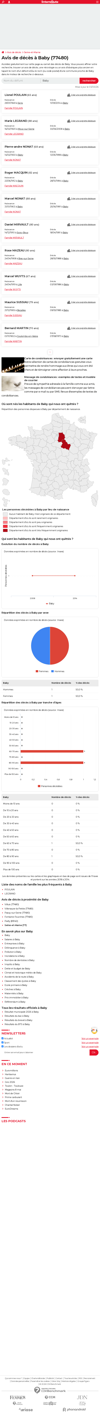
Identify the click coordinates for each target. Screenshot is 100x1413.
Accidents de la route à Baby (19, 976)
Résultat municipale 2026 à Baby (22, 1011)
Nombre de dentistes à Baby (19, 960)
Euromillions (11, 1070)
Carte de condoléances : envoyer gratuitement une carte (58, 358)
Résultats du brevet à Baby (18, 1020)
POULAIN (10, 889)
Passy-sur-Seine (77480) (17, 912)
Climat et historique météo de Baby (23, 972)
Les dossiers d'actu (12, 1046)
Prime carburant (13, 1097)
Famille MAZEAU (13, 263)
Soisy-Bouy (22, 232)
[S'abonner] (50, 1052)
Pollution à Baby (13, 952)
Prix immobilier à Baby (16, 997)
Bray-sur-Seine (26, 258)
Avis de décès (14, 52)
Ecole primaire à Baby (16, 985)
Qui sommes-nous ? (13, 1378)
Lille (20, 284)
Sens (20, 103)
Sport (5, 1042)
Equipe (26, 1378)
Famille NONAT (13, 160)
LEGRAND (10, 893)
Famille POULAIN (14, 108)
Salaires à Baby (12, 939)
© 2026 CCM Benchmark (50, 1384)
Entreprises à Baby (14, 943)
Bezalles (21, 310)
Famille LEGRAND (14, 134)
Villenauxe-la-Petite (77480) (19, 908)
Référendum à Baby (15, 1001)
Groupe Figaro (83, 1381)
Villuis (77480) (12, 904)
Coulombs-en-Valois (27, 336)
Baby (65, 103)
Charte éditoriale (38, 1378)
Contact (59, 1378)
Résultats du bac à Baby (17, 1016)
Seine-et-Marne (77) (16, 925)
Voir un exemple (90, 1038)
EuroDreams (11, 1108)
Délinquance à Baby (15, 947)
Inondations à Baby (15, 956)
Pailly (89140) (11, 921)
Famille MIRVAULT (14, 237)
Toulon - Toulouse (14, 1086)
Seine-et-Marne (32, 52)
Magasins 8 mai (13, 1089)
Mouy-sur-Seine (26, 129)
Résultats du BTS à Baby (17, 1024)
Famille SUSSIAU (13, 315)
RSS (80, 1378)
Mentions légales (69, 1381)
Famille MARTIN (13, 341)
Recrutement (89, 1378)
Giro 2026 (10, 1082)
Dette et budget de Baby (17, 968)
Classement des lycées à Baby (20, 981)
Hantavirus (10, 1074)
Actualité (7, 1038)
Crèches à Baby (13, 989)
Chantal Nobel (12, 1105)
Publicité (50, 1378)
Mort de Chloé (12, 1093)
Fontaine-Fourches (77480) (19, 916)
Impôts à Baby (12, 964)
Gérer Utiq (55, 1381)
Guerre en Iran (12, 1078)
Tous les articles (70, 1378)
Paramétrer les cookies (40, 1381)
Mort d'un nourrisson (16, 1101)
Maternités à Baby (14, 993)
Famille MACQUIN (14, 185)
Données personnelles (20, 1381)
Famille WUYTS (13, 289)
